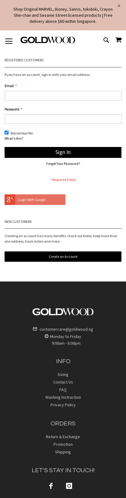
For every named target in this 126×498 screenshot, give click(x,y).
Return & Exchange (63, 436)
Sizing (63, 374)
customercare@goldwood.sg (63, 329)
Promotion (63, 444)
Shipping (63, 452)
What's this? (14, 138)
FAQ (63, 389)
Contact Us (63, 382)
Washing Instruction (63, 397)
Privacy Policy (63, 405)
